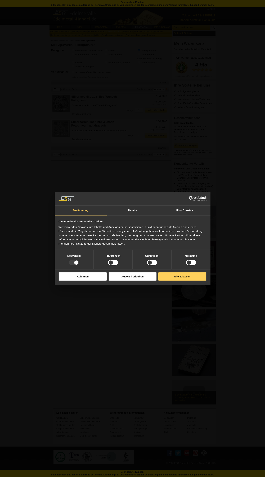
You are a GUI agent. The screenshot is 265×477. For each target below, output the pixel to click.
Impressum (139, 436)
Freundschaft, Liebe (86, 54)
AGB (112, 425)
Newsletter (138, 418)
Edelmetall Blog (87, 425)
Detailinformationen (82, 114)
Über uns (114, 421)
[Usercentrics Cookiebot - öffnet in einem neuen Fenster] (191, 198)
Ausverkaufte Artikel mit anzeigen (93, 72)
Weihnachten (148, 62)
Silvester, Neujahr (84, 66)
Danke (111, 50)
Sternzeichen (115, 54)
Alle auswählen (79, 77)
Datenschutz (116, 432)
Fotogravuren (148, 50)
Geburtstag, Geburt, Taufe (89, 50)
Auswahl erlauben (132, 276)
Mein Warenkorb (189, 43)
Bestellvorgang (140, 425)
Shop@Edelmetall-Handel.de (197, 20)
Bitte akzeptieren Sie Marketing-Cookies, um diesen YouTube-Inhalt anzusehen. (193, 397)
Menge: (130, 110)
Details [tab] (132, 210)
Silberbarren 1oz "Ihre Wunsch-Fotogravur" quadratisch (93, 123)
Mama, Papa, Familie (119, 62)
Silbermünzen (170, 429)
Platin (166, 432)
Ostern (79, 62)
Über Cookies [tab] (184, 210)
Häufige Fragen (141, 429)
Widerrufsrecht (117, 429)
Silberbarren (169, 425)
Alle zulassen (182, 276)
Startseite (114, 418)
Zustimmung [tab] (80, 210)
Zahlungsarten (140, 421)
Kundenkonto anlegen (186, 145)
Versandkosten (161, 104)
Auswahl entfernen (98, 77)
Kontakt (137, 432)
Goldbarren (169, 418)
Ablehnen (83, 276)
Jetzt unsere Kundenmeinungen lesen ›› (194, 76)
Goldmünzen (170, 421)
